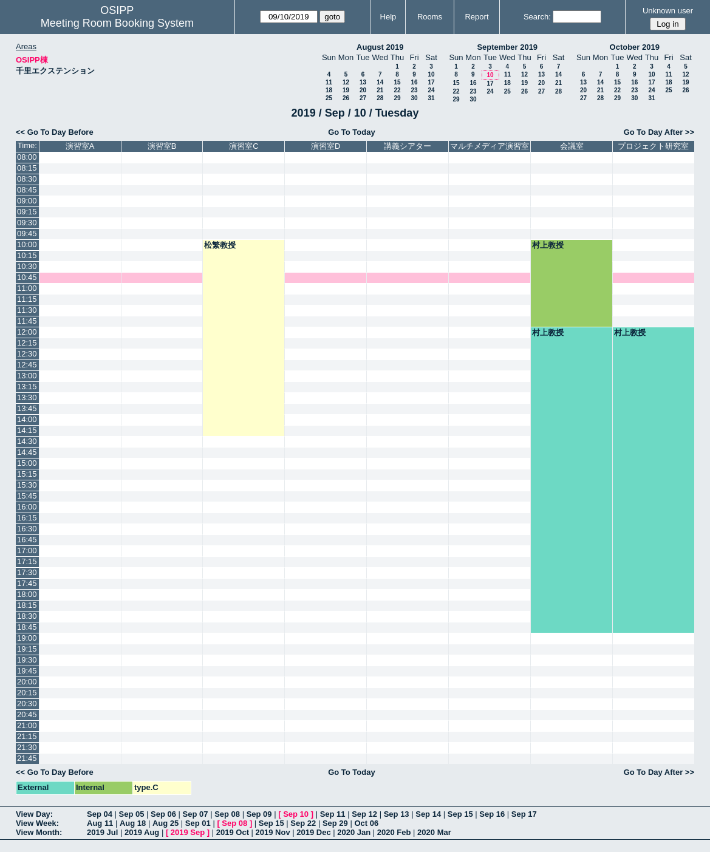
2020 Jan (353, 832)
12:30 (27, 353)
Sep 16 (492, 814)
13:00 (27, 375)
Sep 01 (198, 823)
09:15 (27, 211)
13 (363, 82)
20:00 (27, 681)
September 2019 (507, 47)
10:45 (27, 277)
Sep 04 (99, 814)
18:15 (27, 605)
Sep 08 (227, 814)
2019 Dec (313, 832)
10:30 (27, 266)
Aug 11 (100, 823)
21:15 (27, 736)
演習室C (243, 146)
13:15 (27, 386)
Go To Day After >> (659, 132)
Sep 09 (259, 814)
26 (346, 98)
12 (346, 82)
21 (380, 90)
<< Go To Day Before (55, 132)
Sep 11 (333, 814)
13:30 (27, 397)
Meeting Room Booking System (117, 23)
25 (329, 98)
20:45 (27, 714)
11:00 (27, 288)
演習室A (80, 146)
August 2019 (380, 47)
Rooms (429, 16)
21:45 (27, 758)
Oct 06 (366, 823)
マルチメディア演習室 (489, 146)
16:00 (27, 506)
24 (431, 90)
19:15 (27, 648)
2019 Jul (102, 832)
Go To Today (351, 132)
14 (380, 82)
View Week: (37, 823)
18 (329, 90)
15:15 (27, 474)
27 (363, 98)
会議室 (572, 146)
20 (363, 90)
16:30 (27, 528)
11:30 (27, 310)
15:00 (27, 463)
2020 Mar (434, 832)
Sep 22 (303, 823)
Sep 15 (460, 814)
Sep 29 (335, 823)
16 (414, 82)
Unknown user (668, 10)
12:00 (27, 331)
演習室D (325, 146)
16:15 (27, 517)
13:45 (27, 408)
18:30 (27, 616)
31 (431, 98)
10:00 (27, 244)
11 (329, 82)
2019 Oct (232, 832)
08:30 (27, 178)
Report (476, 16)
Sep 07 (195, 814)
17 (431, 82)
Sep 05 (132, 814)
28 (380, 98)
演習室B (162, 146)
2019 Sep (188, 832)
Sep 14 (428, 814)
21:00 (27, 725)
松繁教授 (220, 245)
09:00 (27, 200)
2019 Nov (273, 832)
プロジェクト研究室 (653, 146)
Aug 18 (133, 823)
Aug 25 (165, 823)
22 (397, 90)
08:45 (27, 189)
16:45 (27, 539)
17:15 (27, 561)
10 (431, 74)
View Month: (39, 832)
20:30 (27, 703)
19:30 (27, 659)
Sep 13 (396, 814)
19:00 (27, 637)
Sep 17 (524, 814)
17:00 (27, 550)
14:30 (27, 441)
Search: (537, 16)
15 (397, 82)
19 (346, 90)
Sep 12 (364, 814)
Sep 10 (296, 814)
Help (388, 16)
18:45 (27, 627)
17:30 (27, 572)
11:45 (27, 320)
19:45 (27, 670)
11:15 (27, 299)
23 (414, 90)
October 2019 (635, 47)
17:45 (27, 583)
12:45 (27, 364)
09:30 (27, 222)
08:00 (27, 157)
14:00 (27, 419)
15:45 (27, 495)
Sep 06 (163, 814)
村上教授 (548, 245)
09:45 (27, 233)
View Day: (34, 814)
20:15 (27, 692)
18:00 (27, 594)
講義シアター (407, 146)
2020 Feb (394, 832)
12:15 (27, 342)
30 (414, 98)
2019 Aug (142, 832)
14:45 (27, 452)
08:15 (27, 167)
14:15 (27, 430)
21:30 (27, 747)
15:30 (27, 484)
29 (397, 98)
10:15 (27, 255)
